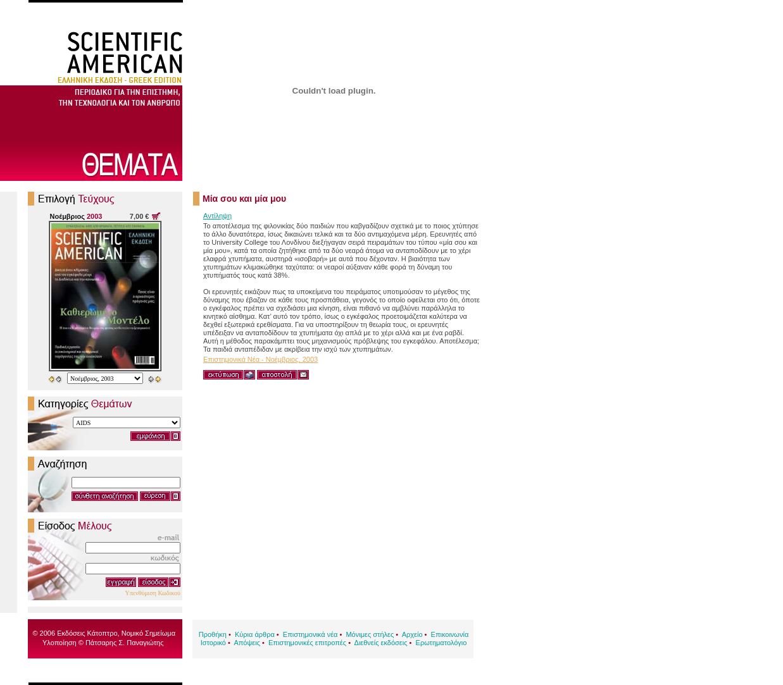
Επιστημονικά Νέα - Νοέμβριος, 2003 (260, 359)
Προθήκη (213, 634)
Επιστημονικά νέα (310, 634)
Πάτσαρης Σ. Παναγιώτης (124, 642)
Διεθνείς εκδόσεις (381, 642)
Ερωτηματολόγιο (441, 642)
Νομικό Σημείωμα (148, 633)
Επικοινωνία (450, 634)
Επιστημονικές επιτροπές (307, 642)
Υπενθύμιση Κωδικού (152, 592)
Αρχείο (412, 634)
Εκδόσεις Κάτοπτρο (87, 633)
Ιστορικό (213, 642)
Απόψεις (247, 642)
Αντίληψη (217, 215)
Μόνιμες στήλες (370, 634)
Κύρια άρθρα (255, 634)
